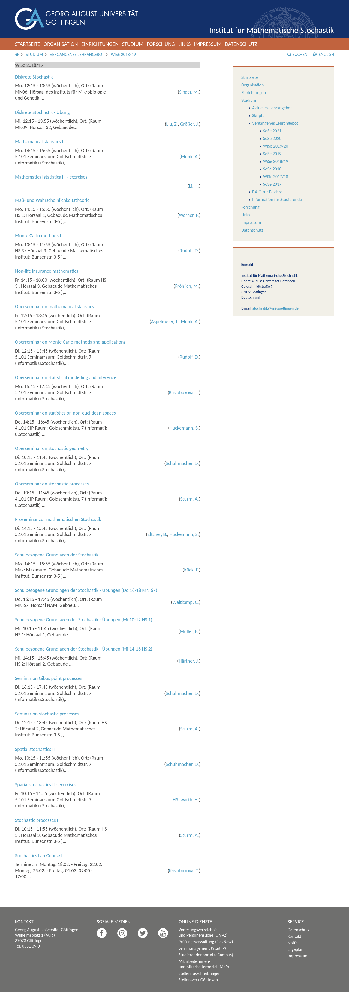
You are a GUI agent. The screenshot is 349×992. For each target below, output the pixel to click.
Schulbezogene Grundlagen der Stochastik (56, 555)
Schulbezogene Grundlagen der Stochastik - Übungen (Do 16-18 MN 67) (86, 590)
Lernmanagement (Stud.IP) (202, 948)
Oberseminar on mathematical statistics (54, 307)
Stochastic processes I (36, 820)
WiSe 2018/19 (123, 54)
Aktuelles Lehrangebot (272, 107)
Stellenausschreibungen (200, 973)
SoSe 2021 (272, 130)
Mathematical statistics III (40, 142)
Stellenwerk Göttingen (198, 979)
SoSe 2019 (272, 153)
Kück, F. (191, 570)
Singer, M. (189, 92)
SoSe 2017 (272, 184)
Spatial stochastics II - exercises (45, 785)
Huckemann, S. (184, 428)
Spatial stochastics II (35, 749)
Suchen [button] (297, 54)
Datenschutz (241, 44)
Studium (132, 44)
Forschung (161, 44)
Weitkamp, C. (185, 602)
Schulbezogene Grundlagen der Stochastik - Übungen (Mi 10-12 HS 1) (83, 620)
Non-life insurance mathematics (46, 271)
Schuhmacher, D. (182, 463)
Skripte (258, 115)
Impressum (207, 44)
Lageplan (295, 949)
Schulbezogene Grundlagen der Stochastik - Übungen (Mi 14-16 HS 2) (83, 649)
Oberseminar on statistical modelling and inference (65, 377)
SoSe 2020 (272, 138)
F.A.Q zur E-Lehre (267, 191)
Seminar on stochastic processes (47, 714)
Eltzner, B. (157, 534)
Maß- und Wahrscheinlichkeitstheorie (52, 200)
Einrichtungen (100, 44)
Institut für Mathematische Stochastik (271, 30)
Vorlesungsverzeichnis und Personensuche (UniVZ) (203, 932)
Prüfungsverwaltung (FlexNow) (206, 941)
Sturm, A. (189, 499)
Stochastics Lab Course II (39, 856)
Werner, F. (189, 215)
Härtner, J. (189, 661)
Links (184, 44)
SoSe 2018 (272, 169)
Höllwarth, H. (186, 800)
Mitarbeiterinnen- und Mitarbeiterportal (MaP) (204, 964)
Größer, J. (189, 124)
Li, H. (194, 186)
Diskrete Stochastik (34, 77)
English (323, 54)
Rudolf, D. (189, 251)
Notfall (293, 942)
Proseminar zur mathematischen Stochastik (58, 519)
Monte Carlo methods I (38, 236)
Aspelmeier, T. (165, 322)
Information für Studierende (277, 199)
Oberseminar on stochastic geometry (51, 448)
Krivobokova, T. (184, 392)
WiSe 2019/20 (275, 146)
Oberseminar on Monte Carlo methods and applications (70, 342)
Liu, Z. (172, 124)
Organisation (61, 44)
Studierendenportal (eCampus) (206, 954)
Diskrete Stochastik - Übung (42, 112)
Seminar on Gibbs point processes (48, 678)
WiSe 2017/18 (275, 176)
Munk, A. (190, 157)
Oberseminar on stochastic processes (52, 484)
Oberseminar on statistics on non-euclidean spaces (65, 413)
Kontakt (294, 936)
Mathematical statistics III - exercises (51, 177)
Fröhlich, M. (187, 286)
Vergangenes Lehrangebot (77, 54)
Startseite (27, 44)
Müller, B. (189, 631)
